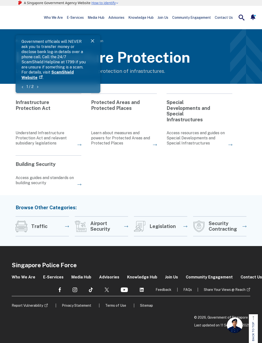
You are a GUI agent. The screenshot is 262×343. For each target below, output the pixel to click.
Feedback (163, 290)
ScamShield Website (209, 47)
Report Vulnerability (27, 305)
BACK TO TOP (253, 328)
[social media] (60, 289)
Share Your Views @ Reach (224, 290)
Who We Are (53, 17)
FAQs (187, 290)
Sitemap (146, 305)
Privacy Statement (76, 305)
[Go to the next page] (48, 120)
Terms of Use (115, 305)
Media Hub (96, 17)
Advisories (116, 17)
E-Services (75, 17)
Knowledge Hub (141, 17)
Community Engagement (191, 17)
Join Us (163, 17)
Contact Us (224, 17)
